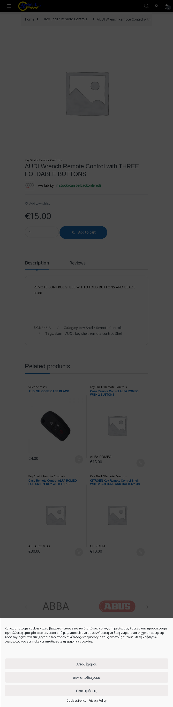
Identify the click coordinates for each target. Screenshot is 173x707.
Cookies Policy (76, 701)
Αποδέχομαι (86, 664)
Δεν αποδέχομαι (86, 677)
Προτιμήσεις (86, 690)
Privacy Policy (97, 701)
